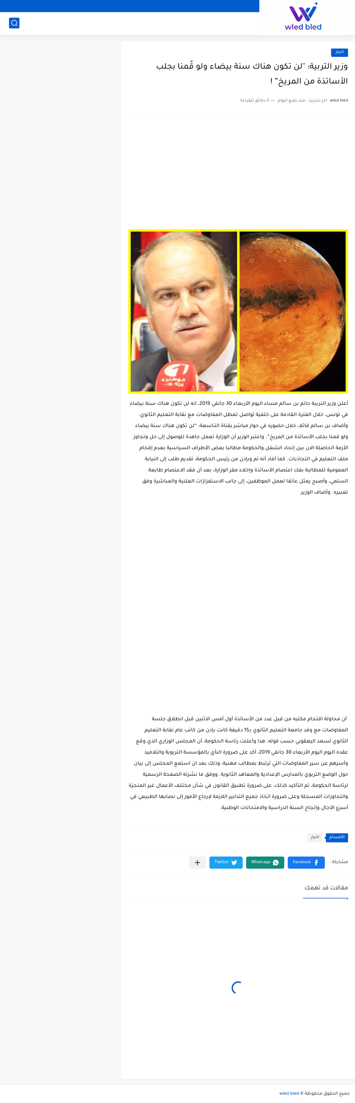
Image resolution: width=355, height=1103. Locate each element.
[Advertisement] (238, 175)
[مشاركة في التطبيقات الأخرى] (197, 863)
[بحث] (14, 23)
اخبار (340, 52)
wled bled (289, 1094)
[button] (306, 863)
